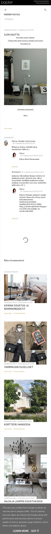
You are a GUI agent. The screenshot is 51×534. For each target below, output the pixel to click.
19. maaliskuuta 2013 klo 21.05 (31, 191)
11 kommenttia (19, 371)
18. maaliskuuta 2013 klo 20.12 (33, 172)
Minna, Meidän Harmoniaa (23, 141)
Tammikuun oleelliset (18, 367)
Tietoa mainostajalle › (42, 1)
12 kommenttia (19, 429)
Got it (35, 530)
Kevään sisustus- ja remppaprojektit (16, 307)
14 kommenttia (19, 313)
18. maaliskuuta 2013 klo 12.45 (24, 143)
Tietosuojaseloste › (43, 3)
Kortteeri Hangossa (17, 424)
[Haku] (45, 9)
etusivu (9, 19)
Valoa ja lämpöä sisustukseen (23, 501)
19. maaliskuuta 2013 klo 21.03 (31, 155)
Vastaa (15, 167)
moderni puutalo (12, 14)
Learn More (21, 530)
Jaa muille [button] (8, 128)
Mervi (21, 153)
